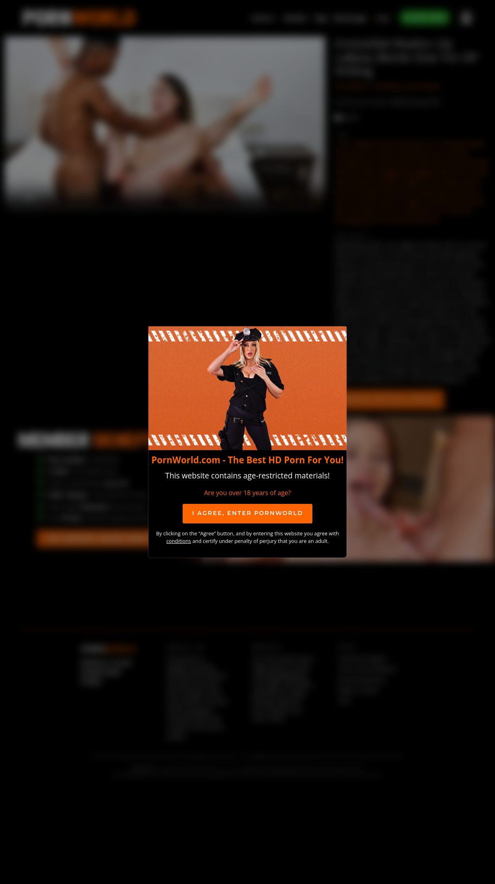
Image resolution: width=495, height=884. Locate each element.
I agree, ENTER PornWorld (247, 513)
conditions (178, 540)
